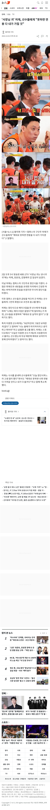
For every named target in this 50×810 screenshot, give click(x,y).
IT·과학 (31, 760)
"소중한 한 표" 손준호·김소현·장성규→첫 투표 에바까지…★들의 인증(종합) (19, 419)
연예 (3, 14)
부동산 (19, 760)
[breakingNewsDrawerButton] (42, 2)
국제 (43, 750)
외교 (18, 755)
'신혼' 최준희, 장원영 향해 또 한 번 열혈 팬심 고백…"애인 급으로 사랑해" (22, 650)
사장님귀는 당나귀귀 (10, 403)
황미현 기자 (9, 32)
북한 (31, 755)
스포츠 (5, 722)
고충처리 (42, 779)
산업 (6, 760)
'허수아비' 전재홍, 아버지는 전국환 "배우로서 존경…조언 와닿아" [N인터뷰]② (22, 640)
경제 (31, 750)
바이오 (44, 760)
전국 (6, 755)
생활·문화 (6, 764)
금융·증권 (43, 755)
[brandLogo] (6, 2)
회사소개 (8, 779)
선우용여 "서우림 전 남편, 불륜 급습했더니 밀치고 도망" (24, 500)
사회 (18, 750)
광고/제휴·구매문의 (19, 779)
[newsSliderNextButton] (46, 633)
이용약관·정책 (32, 779)
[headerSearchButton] (38, 2)
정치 (6, 750)
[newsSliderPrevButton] (41, 633)
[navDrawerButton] (46, 2)
